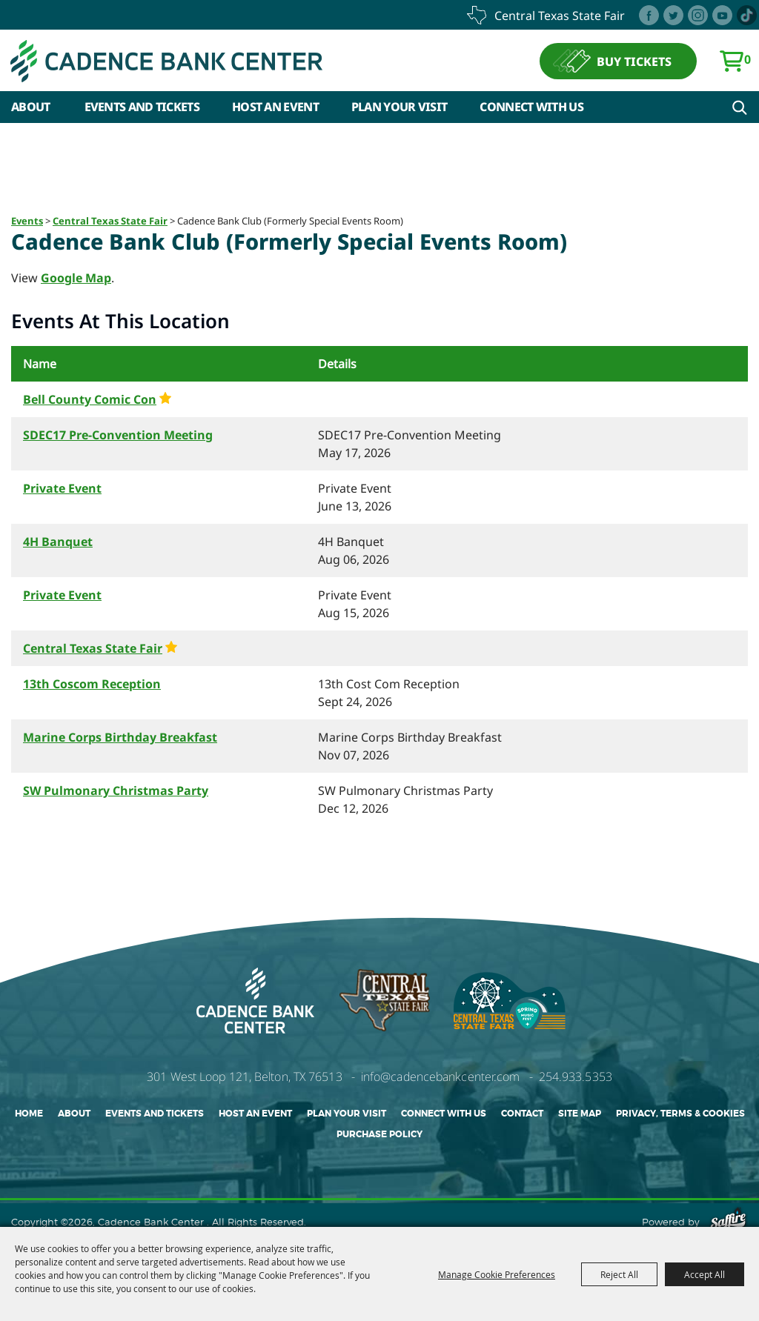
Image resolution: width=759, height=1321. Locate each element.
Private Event (62, 488)
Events (27, 220)
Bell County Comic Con (89, 399)
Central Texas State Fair (110, 220)
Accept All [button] (704, 1274)
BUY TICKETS (634, 61)
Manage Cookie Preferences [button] (496, 1274)
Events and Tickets (141, 107)
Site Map (579, 1113)
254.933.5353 (575, 1076)
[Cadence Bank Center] (166, 61)
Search (739, 107)
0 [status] (747, 59)
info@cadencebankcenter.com (440, 1076)
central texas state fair (559, 15)
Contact (522, 1113)
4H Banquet (58, 541)
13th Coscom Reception (92, 684)
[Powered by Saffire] (728, 1221)
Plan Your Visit (399, 107)
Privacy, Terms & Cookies (680, 1113)
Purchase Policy (379, 1134)
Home (29, 1113)
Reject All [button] (619, 1274)
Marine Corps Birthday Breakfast (120, 737)
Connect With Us (531, 107)
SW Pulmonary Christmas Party (115, 790)
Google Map (76, 278)
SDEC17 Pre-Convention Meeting (118, 435)
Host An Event (275, 107)
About (30, 107)
